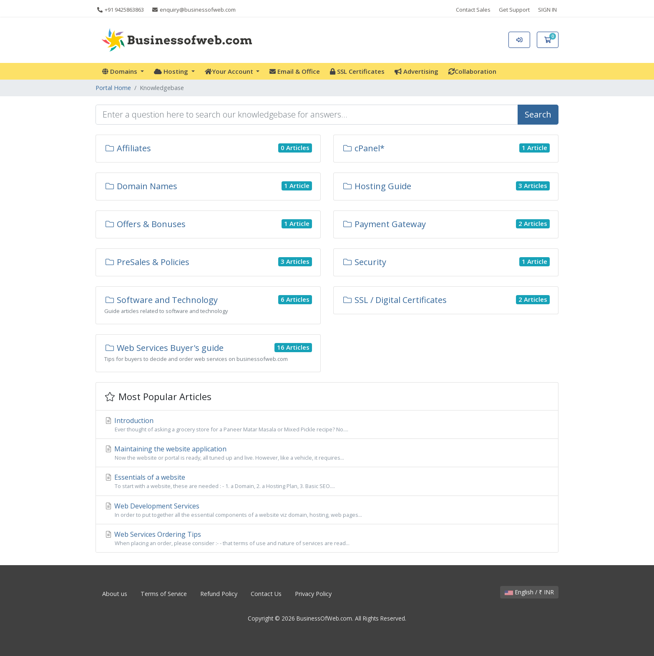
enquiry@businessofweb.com (194, 9)
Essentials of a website (327, 481)
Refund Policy (218, 594)
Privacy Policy (313, 594)
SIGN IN (547, 9)
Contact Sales (473, 9)
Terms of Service (164, 594)
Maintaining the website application (327, 453)
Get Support (514, 9)
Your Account (230, 71)
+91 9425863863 (120, 9)
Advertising (416, 71)
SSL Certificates (357, 71)
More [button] (515, 71)
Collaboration (472, 71)
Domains (120, 71)
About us (114, 594)
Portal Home (113, 88)
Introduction (327, 424)
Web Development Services (327, 510)
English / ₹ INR (529, 592)
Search (538, 114)
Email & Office (294, 71)
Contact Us (266, 594)
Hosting (172, 71)
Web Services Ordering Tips (327, 538)
